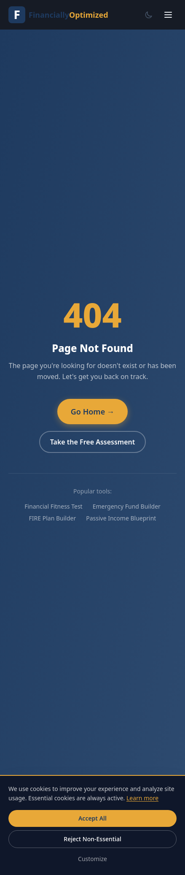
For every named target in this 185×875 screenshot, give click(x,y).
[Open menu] (168, 14)
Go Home (92, 411)
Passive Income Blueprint (121, 518)
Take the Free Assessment (92, 442)
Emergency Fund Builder (127, 506)
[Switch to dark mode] (148, 14)
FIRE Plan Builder (52, 518)
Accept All (92, 818)
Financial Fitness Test (53, 506)
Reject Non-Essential (92, 839)
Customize (92, 859)
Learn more (142, 798)
